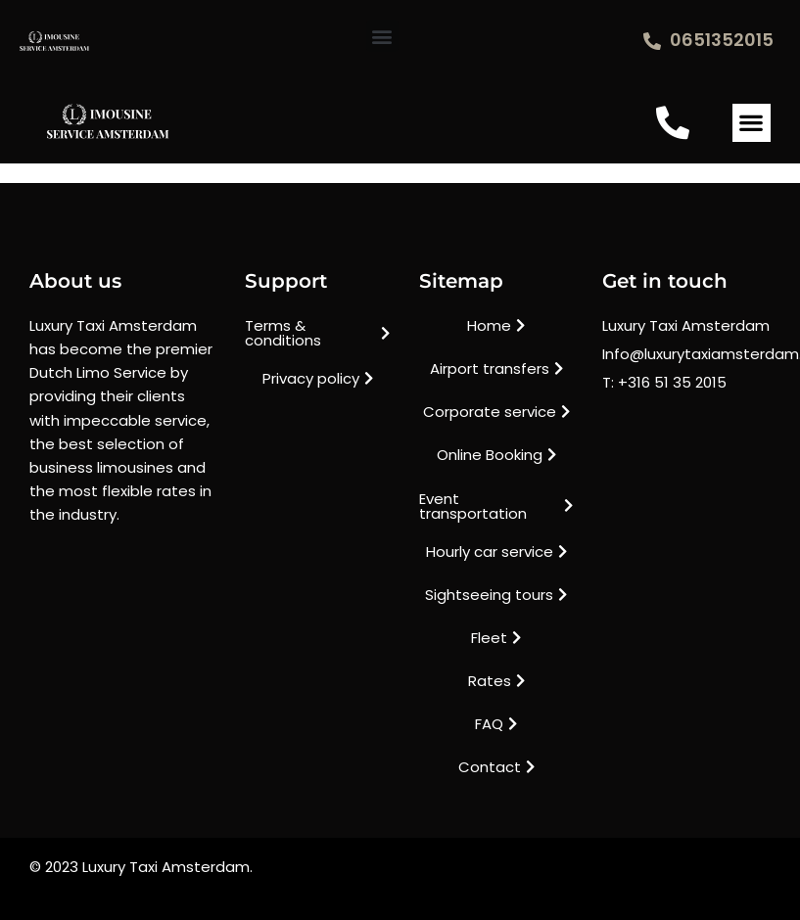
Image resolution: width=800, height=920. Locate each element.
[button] (382, 36)
